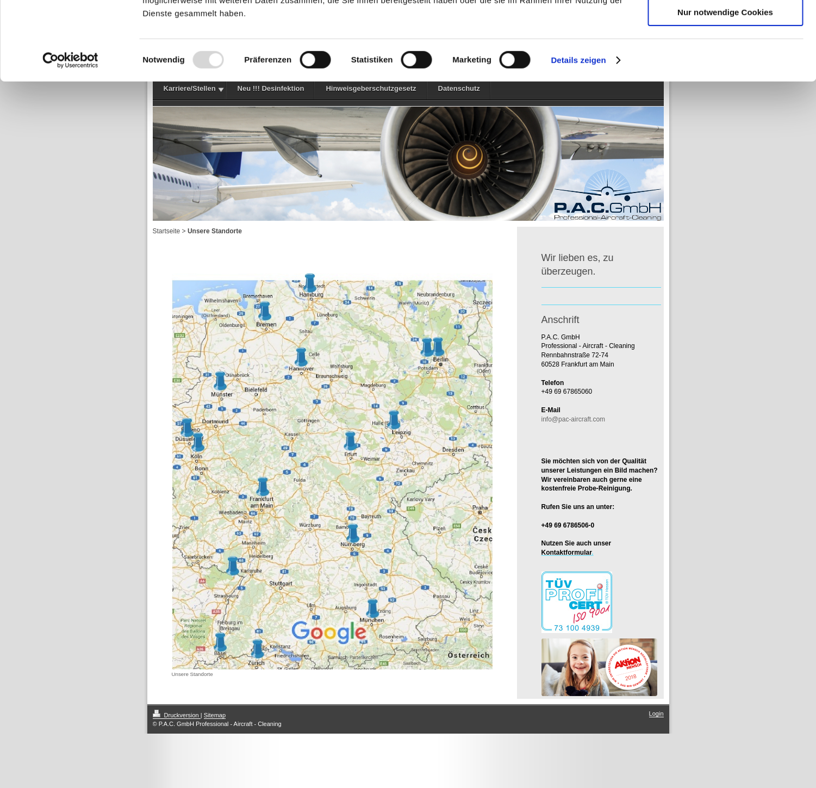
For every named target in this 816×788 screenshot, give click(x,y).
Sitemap (215, 715)
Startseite (166, 231)
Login (656, 713)
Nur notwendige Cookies (725, 90)
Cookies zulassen (725, 27)
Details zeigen (578, 138)
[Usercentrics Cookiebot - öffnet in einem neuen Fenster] (70, 139)
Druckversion (177, 715)
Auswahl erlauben (725, 59)
